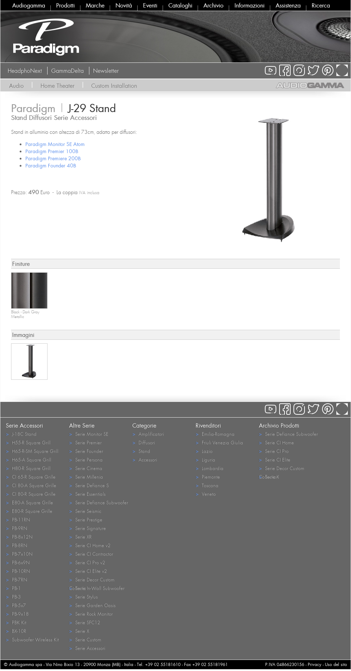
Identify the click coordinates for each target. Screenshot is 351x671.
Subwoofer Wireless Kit (32, 639)
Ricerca (321, 5)
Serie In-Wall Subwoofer (96, 588)
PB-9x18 (17, 613)
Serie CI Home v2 (89, 545)
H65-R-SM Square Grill (32, 451)
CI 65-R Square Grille (30, 476)
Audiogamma (28, 5)
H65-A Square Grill (28, 459)
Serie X (79, 630)
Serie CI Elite (274, 459)
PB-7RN (16, 579)
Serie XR (80, 536)
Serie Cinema (85, 468)
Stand (141, 451)
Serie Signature (87, 528)
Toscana (207, 485)
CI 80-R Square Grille (30, 493)
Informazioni (249, 5)
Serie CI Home (276, 442)
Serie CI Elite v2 (88, 570)
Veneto (206, 493)
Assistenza (288, 5)
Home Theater (57, 86)
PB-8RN (16, 545)
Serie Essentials (87, 493)
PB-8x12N (19, 536)
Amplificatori (148, 433)
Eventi (150, 5)
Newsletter (106, 71)
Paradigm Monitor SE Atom (55, 144)
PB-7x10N (19, 553)
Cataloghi (180, 5)
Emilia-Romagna (215, 433)
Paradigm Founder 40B (50, 165)
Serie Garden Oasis (92, 605)
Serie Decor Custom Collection (91, 580)
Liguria (205, 459)
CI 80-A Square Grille (31, 485)
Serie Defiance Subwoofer (98, 502)
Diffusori (143, 442)
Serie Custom (85, 639)
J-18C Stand (21, 433)
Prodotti (65, 5)
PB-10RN (18, 570)
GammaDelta (67, 71)
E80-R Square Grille (29, 511)
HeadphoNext (25, 71)
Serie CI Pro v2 (87, 562)
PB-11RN (18, 519)
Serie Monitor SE (88, 433)
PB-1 (13, 588)
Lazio (204, 451)
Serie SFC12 (84, 622)
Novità (123, 5)
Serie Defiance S (89, 485)
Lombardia (209, 468)
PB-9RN (16, 528)
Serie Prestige (85, 519)
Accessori (144, 459)
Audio (16, 86)
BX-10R (16, 630)
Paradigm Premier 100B (51, 151)
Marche (95, 5)
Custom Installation (114, 86)
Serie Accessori (87, 648)
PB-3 (13, 596)
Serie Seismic (85, 511)
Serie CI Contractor (91, 553)
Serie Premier (85, 442)
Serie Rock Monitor (91, 613)
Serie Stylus (83, 596)
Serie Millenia (86, 476)
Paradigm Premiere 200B (53, 158)
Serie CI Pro (273, 451)
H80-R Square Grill (28, 468)
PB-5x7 (16, 605)
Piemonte (208, 476)
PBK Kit (16, 622)
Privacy (314, 664)
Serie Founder (86, 451)
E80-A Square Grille (29, 502)
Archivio (213, 5)
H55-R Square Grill (28, 442)
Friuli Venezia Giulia (219, 442)
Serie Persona (86, 459)
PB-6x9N (18, 562)
